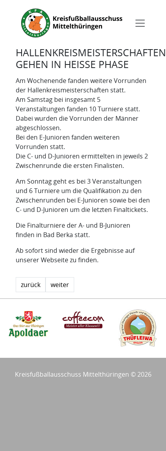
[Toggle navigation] (140, 23)
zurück (30, 284)
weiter (60, 284)
